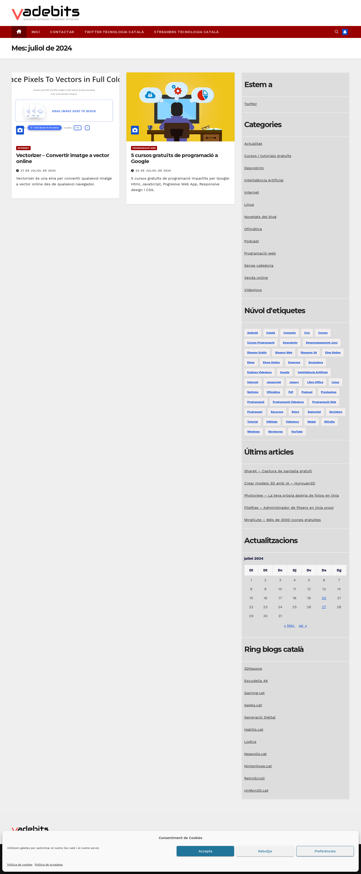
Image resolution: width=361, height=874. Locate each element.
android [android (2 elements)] (252, 332)
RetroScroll (254, 778)
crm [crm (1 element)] (307, 332)
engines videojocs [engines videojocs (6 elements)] (259, 372)
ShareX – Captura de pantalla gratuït (278, 471)
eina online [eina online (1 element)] (333, 352)
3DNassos (253, 668)
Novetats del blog (260, 217)
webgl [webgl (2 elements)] (311, 421)
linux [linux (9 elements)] (335, 382)
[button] (336, 32)
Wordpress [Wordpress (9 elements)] (275, 431)
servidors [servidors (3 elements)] (335, 411)
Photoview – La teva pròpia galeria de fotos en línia (291, 495)
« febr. (289, 625)
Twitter (250, 104)
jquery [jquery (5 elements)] (294, 382)
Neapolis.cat (255, 754)
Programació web (144, 148)
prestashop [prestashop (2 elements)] (328, 392)
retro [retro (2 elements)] (295, 411)
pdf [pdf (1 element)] (290, 392)
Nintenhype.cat (258, 766)
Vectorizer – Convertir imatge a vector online (62, 158)
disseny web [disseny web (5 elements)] (283, 352)
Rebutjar (265, 851)
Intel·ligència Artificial (264, 180)
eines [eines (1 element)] (251, 362)
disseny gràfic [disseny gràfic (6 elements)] (257, 352)
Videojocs (253, 290)
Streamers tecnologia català (186, 32)
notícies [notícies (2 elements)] (252, 392)
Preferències (325, 851)
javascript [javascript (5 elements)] (274, 382)
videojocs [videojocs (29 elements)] (292, 421)
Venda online (256, 277)
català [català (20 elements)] (270, 332)
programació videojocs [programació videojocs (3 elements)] (288, 402)
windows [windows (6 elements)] (253, 431)
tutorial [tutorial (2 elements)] (252, 421)
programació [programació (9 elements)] (256, 402)
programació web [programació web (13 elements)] (324, 402)
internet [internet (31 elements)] (252, 382)
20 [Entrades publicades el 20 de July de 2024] (324, 598)
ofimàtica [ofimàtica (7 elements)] (273, 392)
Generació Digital (260, 717)
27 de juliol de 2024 (38, 170)
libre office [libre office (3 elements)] (315, 382)
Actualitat (253, 143)
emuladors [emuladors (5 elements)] (316, 362)
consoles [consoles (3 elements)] (289, 332)
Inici (36, 32)
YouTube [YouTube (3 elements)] (297, 431)
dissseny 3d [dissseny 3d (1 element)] (309, 352)
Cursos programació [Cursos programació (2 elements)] (261, 342)
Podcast (251, 241)
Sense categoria (259, 265)
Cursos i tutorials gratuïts (267, 156)
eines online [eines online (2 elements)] (271, 362)
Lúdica (250, 741)
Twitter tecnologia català (114, 32)
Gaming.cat (254, 693)
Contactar (62, 32)
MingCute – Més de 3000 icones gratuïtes (282, 520)
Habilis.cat (253, 729)
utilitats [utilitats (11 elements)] (271, 421)
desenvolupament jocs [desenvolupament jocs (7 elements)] (322, 342)
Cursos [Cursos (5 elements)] (323, 332)
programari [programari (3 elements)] (254, 411)
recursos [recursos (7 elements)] (277, 411)
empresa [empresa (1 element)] (294, 362)
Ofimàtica (253, 229)
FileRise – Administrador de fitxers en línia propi (289, 507)
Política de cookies (19, 864)
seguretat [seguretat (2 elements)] (314, 411)
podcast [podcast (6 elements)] (307, 392)
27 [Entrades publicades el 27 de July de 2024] (324, 607)
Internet (23, 148)
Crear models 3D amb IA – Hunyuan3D (279, 483)
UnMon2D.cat (256, 790)
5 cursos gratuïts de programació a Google (174, 158)
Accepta (205, 851)
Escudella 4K (256, 681)
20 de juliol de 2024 (153, 170)
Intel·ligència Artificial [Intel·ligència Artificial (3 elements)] (313, 372)
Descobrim (254, 168)
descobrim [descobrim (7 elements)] (290, 342)
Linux (249, 204)
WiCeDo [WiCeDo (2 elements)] (329, 421)
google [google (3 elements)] (284, 372)
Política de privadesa (49, 864)
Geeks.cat (253, 705)
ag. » (303, 625)
